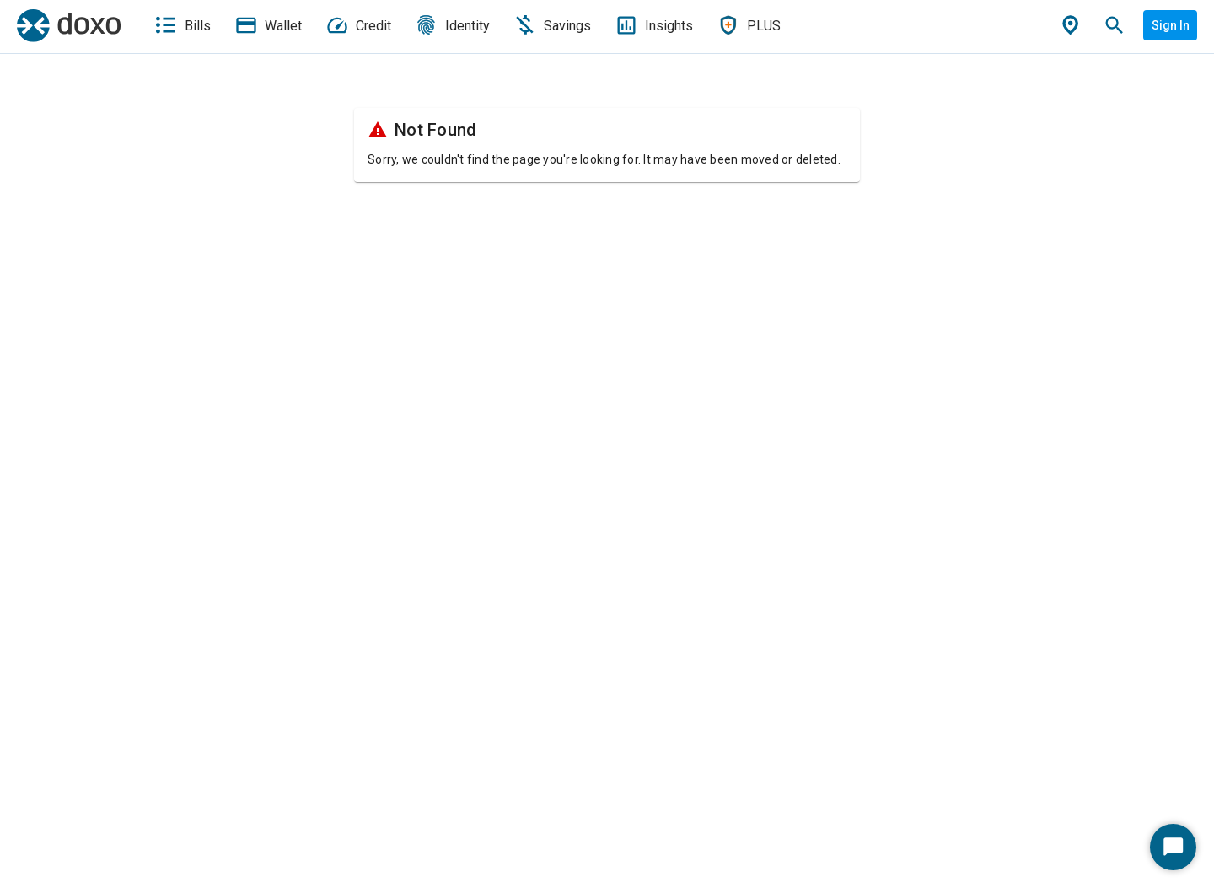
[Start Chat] (1173, 847)
